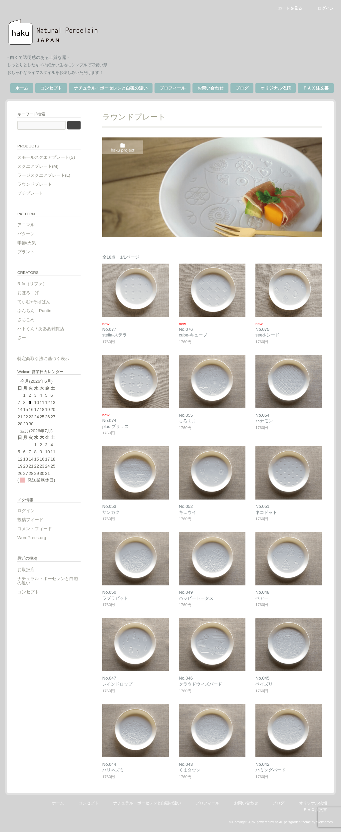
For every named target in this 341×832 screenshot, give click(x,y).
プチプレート (30, 193)
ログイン (326, 8)
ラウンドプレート (34, 184)
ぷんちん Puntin (34, 310)
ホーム (21, 88)
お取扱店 (26, 569)
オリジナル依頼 (275, 88)
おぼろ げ (28, 292)
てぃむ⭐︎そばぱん (33, 301)
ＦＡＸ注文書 (316, 88)
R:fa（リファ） (32, 283)
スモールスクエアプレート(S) (46, 157)
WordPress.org (31, 537)
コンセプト (51, 88)
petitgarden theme (297, 822)
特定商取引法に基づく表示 (43, 358)
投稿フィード (30, 519)
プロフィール (172, 88)
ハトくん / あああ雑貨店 (40, 328)
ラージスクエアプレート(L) (43, 175)
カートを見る (290, 8)
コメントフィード (34, 528)
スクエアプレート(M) (38, 166)
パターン (26, 233)
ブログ (241, 88)
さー (21, 337)
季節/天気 (26, 242)
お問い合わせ (210, 88)
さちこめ (26, 319)
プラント (26, 251)
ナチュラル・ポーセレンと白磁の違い (111, 88)
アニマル (26, 224)
